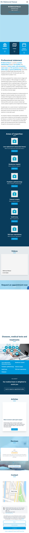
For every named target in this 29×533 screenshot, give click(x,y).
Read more (14, 151)
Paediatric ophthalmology (8, 366)
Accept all (14, 528)
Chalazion (4, 372)
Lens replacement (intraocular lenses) (6, 363)
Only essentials (14, 525)
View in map (14, 491)
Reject (14, 522)
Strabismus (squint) (19, 362)
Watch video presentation (15, 12)
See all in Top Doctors (14, 466)
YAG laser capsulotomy (20, 369)
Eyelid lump (4, 369)
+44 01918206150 (9, 513)
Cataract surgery (19, 366)
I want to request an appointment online (14, 389)
